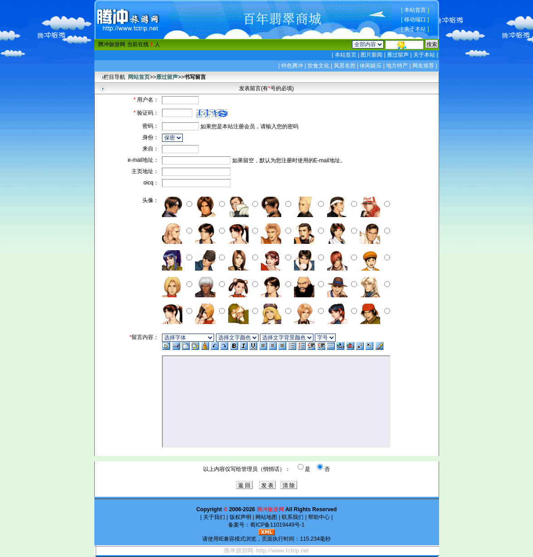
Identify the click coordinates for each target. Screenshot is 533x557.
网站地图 (266, 517)
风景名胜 (345, 66)
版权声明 (240, 517)
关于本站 (415, 29)
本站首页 (415, 10)
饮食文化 (318, 66)
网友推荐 (423, 66)
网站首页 (139, 77)
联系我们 (292, 517)
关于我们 (214, 517)
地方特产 (397, 66)
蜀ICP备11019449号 (274, 525)
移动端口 (415, 19)
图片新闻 (371, 55)
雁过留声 (398, 55)
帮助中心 (319, 517)
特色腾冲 (292, 66)
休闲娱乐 (370, 66)
